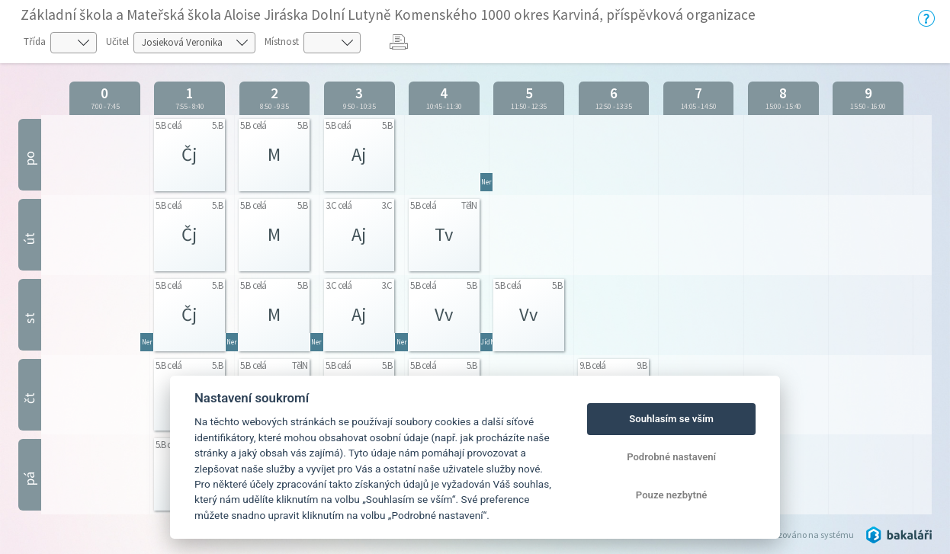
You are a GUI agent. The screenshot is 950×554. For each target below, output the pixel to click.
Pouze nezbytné (672, 495)
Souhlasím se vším (671, 418)
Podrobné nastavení (671, 457)
